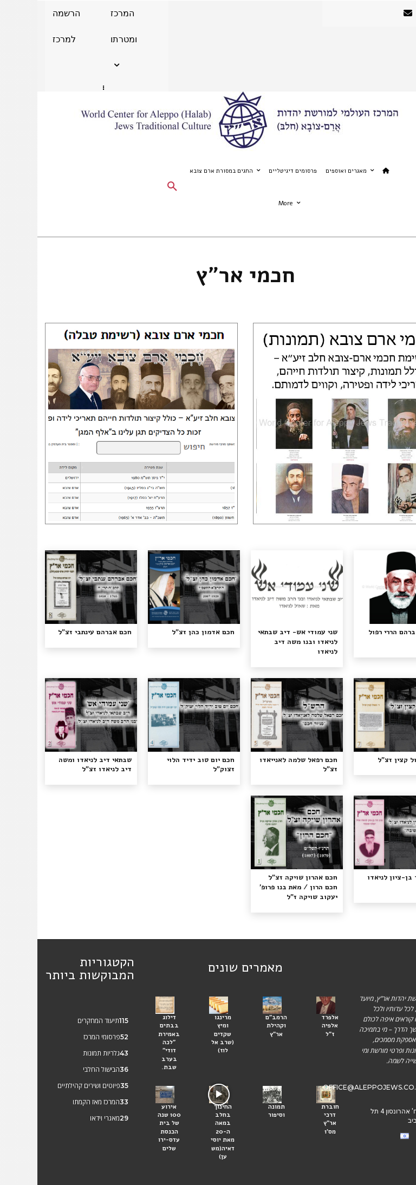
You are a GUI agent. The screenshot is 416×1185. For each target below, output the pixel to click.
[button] (135, 187)
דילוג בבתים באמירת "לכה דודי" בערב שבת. (131, 1025)
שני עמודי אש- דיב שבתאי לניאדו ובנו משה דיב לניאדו (261, 636)
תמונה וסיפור (239, 1090)
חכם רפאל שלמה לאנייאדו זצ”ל (264, 753)
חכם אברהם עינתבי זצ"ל (60, 631)
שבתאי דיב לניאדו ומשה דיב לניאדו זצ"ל (54, 753)
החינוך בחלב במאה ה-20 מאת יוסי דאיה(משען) (185, 1109)
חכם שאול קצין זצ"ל (375, 748)
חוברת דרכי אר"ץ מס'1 (292, 1094)
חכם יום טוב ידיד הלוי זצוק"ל (167, 753)
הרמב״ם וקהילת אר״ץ (239, 1010)
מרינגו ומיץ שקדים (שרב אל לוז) (185, 1018)
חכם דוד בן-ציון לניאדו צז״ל (363, 865)
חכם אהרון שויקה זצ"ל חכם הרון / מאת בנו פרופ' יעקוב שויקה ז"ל (262, 874)
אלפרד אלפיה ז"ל (293, 1010)
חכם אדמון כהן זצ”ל (169, 631)
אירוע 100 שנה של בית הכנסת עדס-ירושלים (132, 1106)
